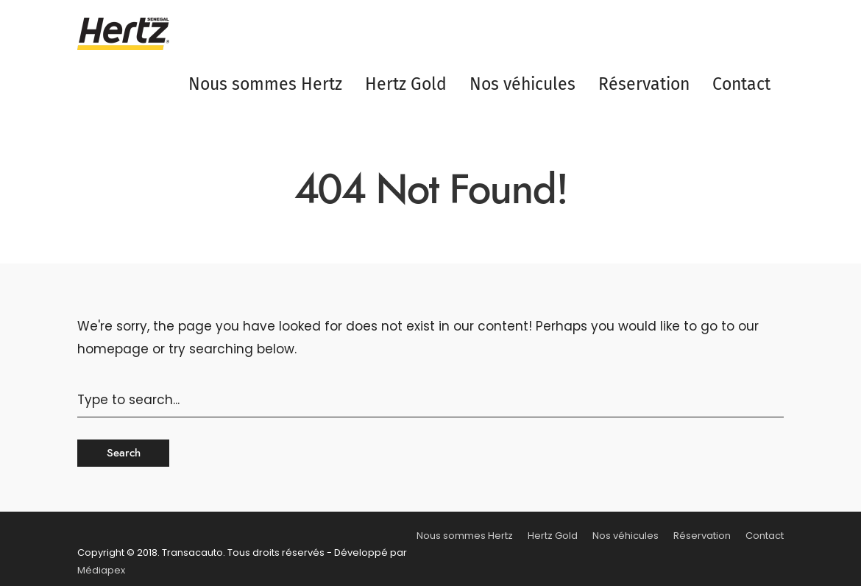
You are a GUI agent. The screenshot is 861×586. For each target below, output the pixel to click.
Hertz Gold (406, 84)
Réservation (644, 84)
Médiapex (101, 570)
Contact (741, 84)
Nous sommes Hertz (265, 84)
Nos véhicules (522, 84)
